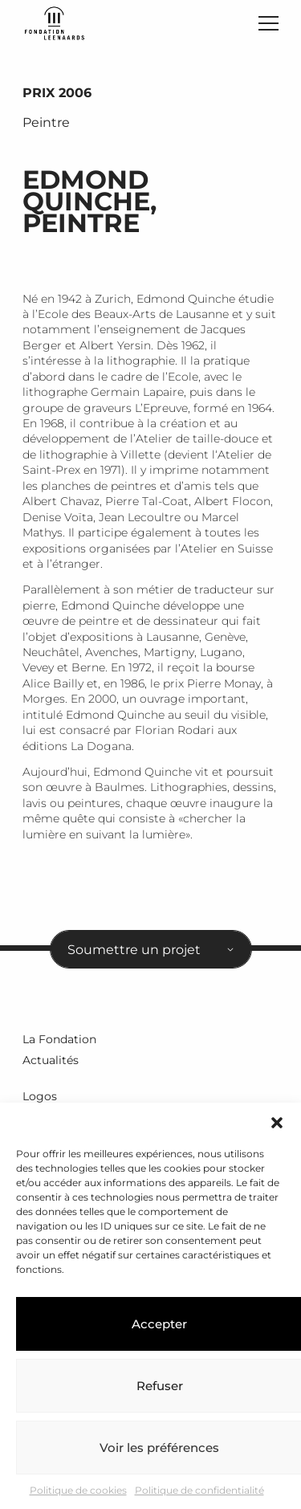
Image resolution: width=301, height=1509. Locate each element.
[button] (277, 1123)
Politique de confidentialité (199, 1490)
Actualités (50, 1060)
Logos (39, 1096)
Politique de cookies (78, 1490)
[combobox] (151, 949)
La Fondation (59, 1039)
